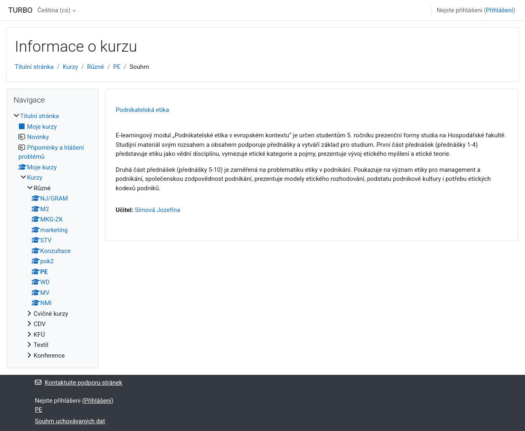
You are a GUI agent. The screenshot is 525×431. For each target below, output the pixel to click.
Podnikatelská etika (142, 110)
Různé (95, 67)
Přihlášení (499, 10)
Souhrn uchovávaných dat (70, 421)
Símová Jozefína (157, 210)
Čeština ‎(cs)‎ (53, 10)
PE (117, 67)
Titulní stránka (34, 67)
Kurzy (70, 67)
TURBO (20, 10)
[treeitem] (52, 236)
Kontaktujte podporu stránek (78, 382)
